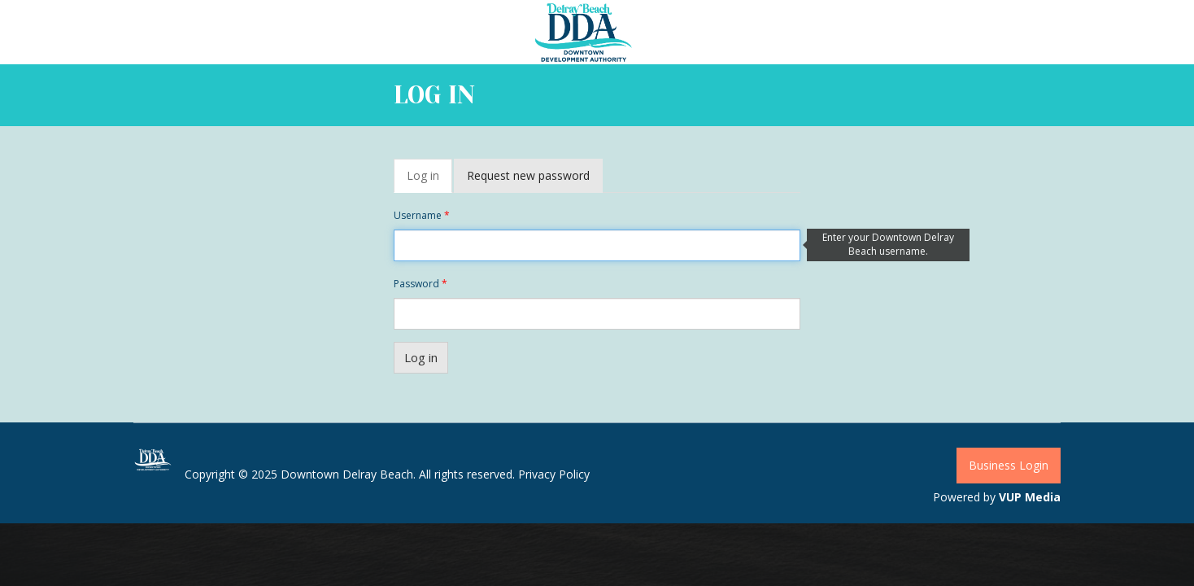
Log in (429, 180)
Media (1043, 497)
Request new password (528, 175)
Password (420, 284)
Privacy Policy (554, 474)
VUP (1010, 497)
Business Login (1008, 465)
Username (422, 215)
